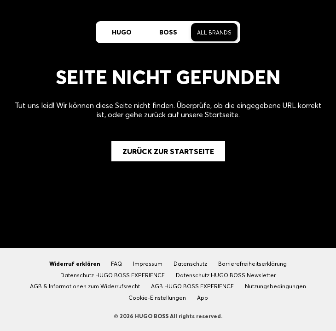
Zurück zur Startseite (168, 151)
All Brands (214, 32)
